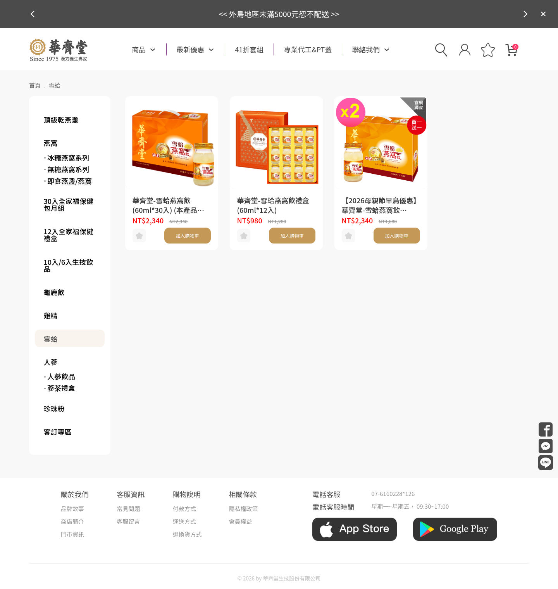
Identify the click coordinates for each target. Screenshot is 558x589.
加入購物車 (187, 235)
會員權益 (240, 521)
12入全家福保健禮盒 (69, 234)
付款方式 (184, 508)
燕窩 (51, 143)
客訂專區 (58, 432)
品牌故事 (72, 508)
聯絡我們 (366, 49)
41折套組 (249, 49)
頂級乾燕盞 (61, 119)
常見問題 (128, 508)
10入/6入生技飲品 (68, 265)
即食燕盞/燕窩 (69, 181)
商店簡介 (72, 521)
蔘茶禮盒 (61, 388)
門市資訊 (72, 534)
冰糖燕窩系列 (68, 157)
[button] (525, 13)
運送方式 (184, 521)
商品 (139, 49)
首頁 (35, 85)
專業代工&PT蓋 (308, 49)
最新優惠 (190, 49)
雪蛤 (51, 338)
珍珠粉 (54, 408)
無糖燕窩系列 (68, 169)
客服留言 (128, 521)
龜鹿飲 (54, 292)
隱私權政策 (243, 508)
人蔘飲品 (61, 376)
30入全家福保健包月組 (69, 204)
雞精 (51, 315)
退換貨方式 (187, 534)
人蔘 (51, 362)
